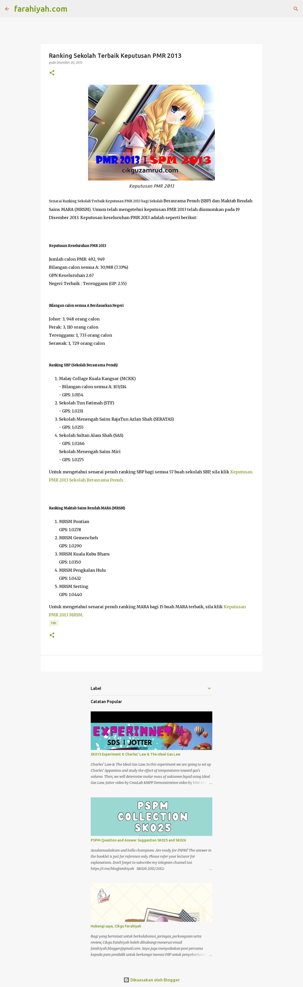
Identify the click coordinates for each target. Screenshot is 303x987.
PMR (53, 623)
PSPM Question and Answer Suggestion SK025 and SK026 (138, 840)
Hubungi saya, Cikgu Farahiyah (116, 926)
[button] (52, 73)
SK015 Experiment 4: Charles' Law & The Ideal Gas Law (135, 754)
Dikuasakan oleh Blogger (151, 979)
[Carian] (74, 9)
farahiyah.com (40, 8)
